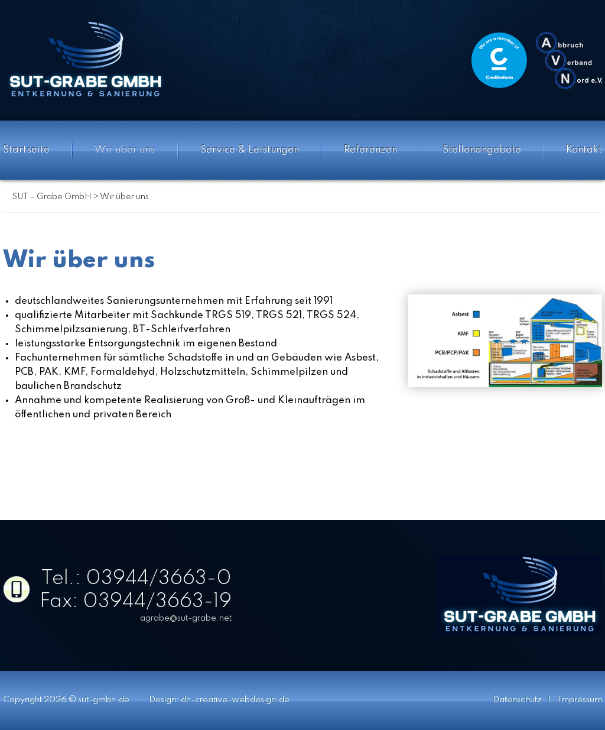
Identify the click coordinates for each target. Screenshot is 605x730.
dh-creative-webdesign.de (235, 700)
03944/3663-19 (157, 602)
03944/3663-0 (159, 579)
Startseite (26, 150)
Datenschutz (517, 700)
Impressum (580, 700)
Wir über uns (125, 150)
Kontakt (584, 150)
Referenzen (370, 150)
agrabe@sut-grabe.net (186, 618)
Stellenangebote (482, 150)
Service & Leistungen (249, 150)
